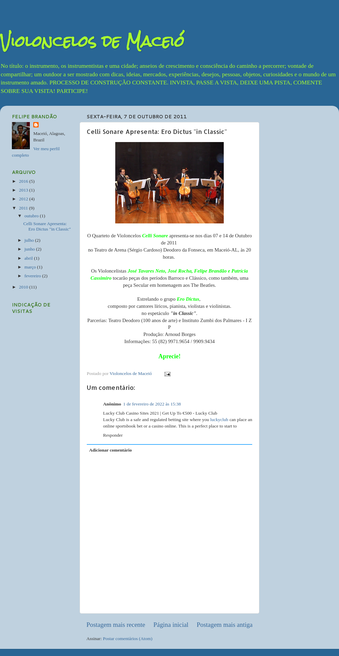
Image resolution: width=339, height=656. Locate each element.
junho (30, 249)
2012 (24, 198)
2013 (24, 190)
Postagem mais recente (115, 624)
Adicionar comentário (110, 450)
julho (29, 240)
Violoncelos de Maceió (92, 41)
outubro (32, 215)
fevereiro (33, 275)
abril (29, 258)
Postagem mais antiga (225, 624)
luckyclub (219, 419)
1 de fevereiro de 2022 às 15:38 (152, 403)
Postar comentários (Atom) (127, 638)
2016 (24, 181)
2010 (24, 287)
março (30, 267)
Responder (113, 435)
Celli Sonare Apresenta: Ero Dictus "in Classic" (47, 226)
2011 (24, 208)
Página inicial (171, 624)
